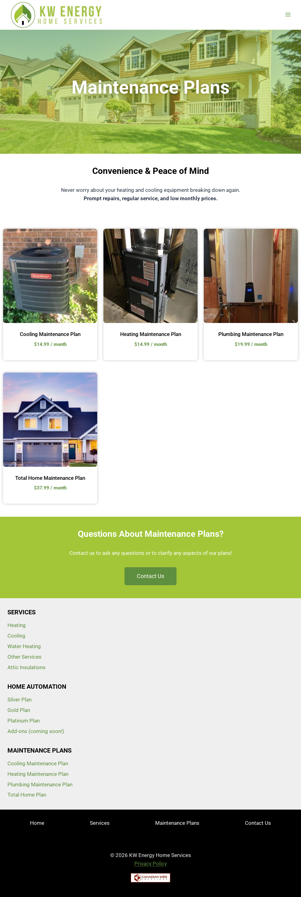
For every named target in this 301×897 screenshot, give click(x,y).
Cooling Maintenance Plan (50, 334)
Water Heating (24, 646)
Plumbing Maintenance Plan (250, 334)
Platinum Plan (23, 721)
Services (100, 823)
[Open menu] (288, 15)
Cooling (16, 636)
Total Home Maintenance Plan (50, 478)
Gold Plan (18, 710)
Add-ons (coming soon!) (35, 731)
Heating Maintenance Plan (150, 334)
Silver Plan (19, 699)
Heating (16, 625)
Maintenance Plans (177, 823)
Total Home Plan (26, 795)
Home (37, 823)
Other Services (24, 657)
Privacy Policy (150, 863)
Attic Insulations (26, 667)
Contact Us (258, 823)
